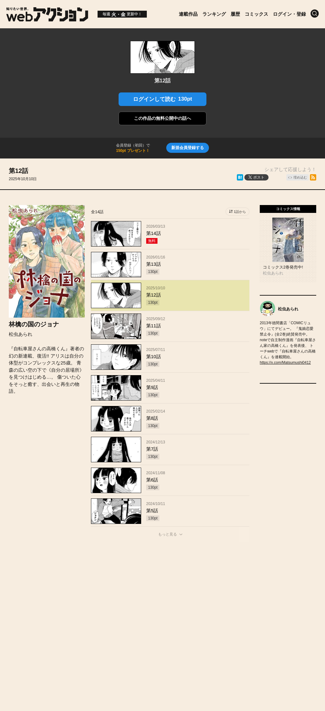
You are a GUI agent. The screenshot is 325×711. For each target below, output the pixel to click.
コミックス (256, 14)
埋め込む (300, 177)
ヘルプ (205, 599)
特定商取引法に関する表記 (284, 599)
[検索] (315, 13)
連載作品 (188, 14)
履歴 (235, 14)
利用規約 (234, 599)
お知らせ (103, 599)
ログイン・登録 (289, 14)
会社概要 (135, 599)
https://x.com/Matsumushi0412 (285, 362)
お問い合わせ (171, 599)
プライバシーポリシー (162, 612)
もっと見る (167, 534)
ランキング (214, 14)
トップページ (27, 599)
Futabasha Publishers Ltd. (156, 633)
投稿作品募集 (68, 599)
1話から (240, 212)
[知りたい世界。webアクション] (47, 19)
